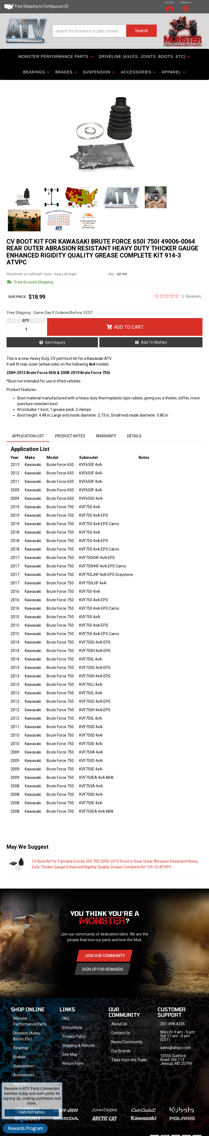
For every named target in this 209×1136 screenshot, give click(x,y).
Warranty (106, 436)
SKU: (111, 274)
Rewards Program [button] (25, 1128)
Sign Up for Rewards (102, 969)
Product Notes (70, 436)
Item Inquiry (55, 342)
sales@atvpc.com (175, 1047)
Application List (28, 436)
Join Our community (104, 955)
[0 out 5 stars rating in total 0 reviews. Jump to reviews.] (178, 296)
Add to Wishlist (154, 342)
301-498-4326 (172, 1024)
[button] (104, 31)
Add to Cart (128, 327)
